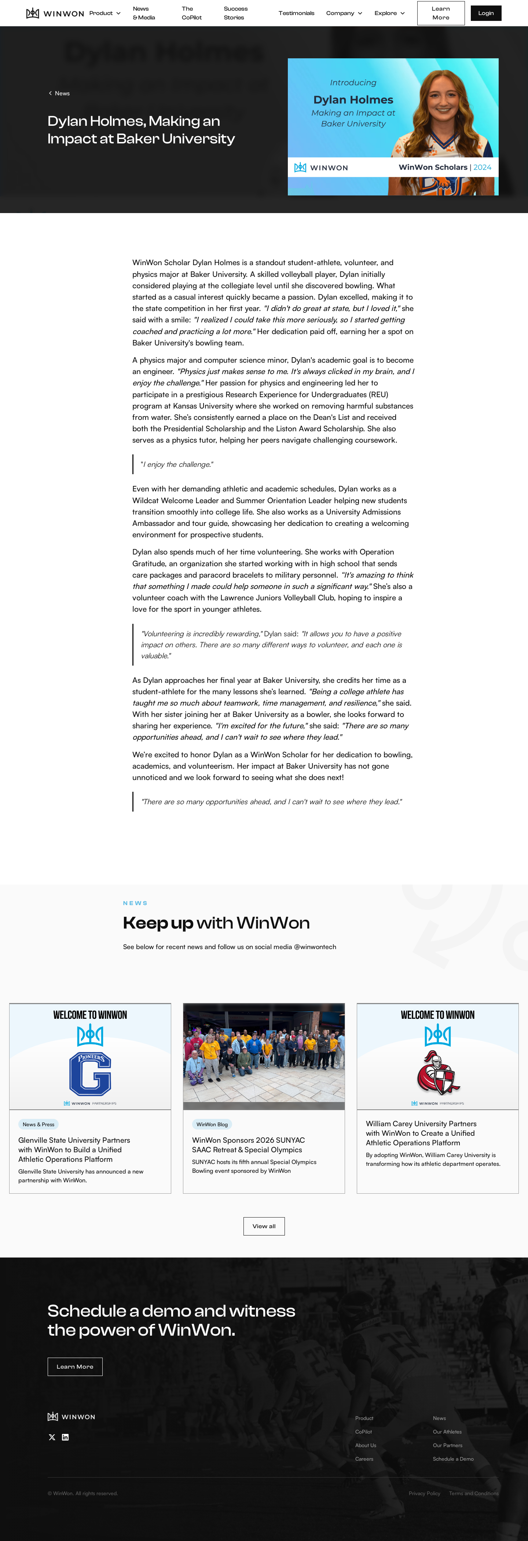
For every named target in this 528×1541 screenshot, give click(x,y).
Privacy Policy (424, 1493)
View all (264, 1226)
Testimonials (297, 13)
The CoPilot (192, 13)
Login (486, 13)
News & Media (144, 13)
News (439, 1418)
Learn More (441, 13)
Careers (364, 1459)
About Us (365, 1445)
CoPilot (363, 1431)
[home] (55, 13)
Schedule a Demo (453, 1459)
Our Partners (447, 1445)
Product (364, 1418)
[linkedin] (65, 1437)
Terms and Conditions (474, 1493)
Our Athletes (447, 1431)
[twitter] (52, 1437)
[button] (105, 13)
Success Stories (236, 13)
